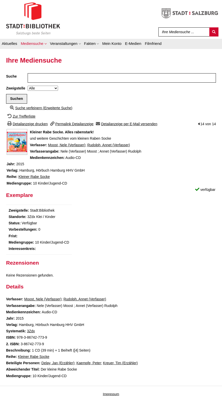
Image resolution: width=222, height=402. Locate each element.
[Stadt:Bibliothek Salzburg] (33, 18)
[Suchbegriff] (183, 32)
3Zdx (31, 331)
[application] (33, 44)
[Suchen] (213, 31)
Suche (11, 76)
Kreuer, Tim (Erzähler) (120, 363)
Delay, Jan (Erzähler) (57, 363)
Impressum (111, 394)
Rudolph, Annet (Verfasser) (108, 145)
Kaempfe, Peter (89, 363)
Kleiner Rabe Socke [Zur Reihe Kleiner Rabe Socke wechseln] (34, 177)
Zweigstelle (15, 88)
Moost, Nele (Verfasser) (66, 145)
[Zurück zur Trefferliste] (20, 116)
